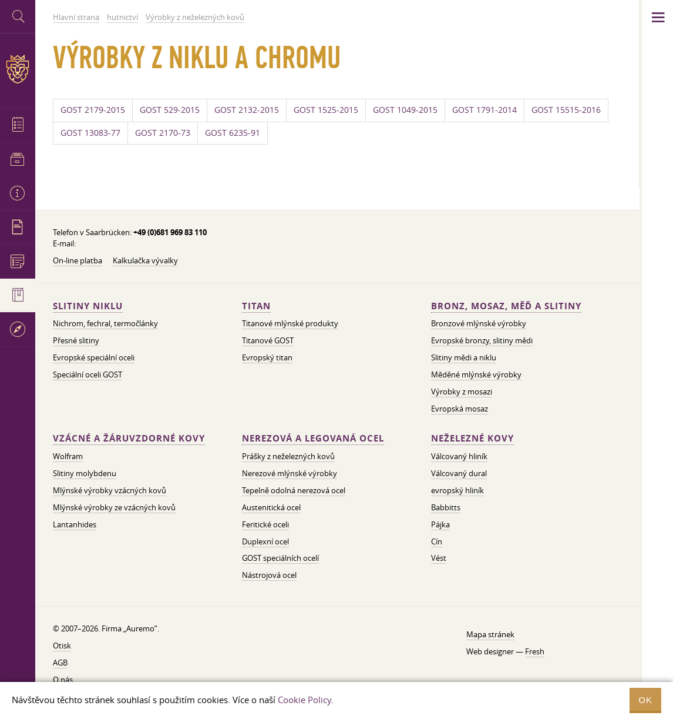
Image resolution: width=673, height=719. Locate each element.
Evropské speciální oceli (93, 357)
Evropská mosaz (459, 408)
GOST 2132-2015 (246, 110)
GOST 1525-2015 (326, 110)
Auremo (17, 69)
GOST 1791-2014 (484, 110)
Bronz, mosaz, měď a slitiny (506, 306)
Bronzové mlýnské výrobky (478, 323)
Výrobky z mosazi (461, 391)
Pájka (440, 524)
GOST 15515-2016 (566, 110)
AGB (60, 662)
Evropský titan (267, 357)
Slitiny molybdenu (84, 473)
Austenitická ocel (271, 507)
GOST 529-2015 (170, 110)
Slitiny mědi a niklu (463, 357)
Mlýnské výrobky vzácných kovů (109, 490)
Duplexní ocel (265, 541)
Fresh (534, 651)
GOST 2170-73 (162, 133)
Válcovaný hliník (459, 456)
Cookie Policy (304, 699)
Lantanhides (74, 524)
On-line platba (77, 260)
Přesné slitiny (76, 340)
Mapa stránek (490, 634)
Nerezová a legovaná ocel (313, 438)
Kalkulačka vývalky (145, 260)
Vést (438, 558)
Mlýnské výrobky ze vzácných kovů (114, 507)
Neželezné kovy (472, 438)
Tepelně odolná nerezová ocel (293, 490)
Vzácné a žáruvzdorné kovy (129, 438)
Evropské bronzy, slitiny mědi (482, 340)
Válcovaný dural (459, 473)
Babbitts (445, 507)
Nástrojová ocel (269, 575)
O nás (63, 679)
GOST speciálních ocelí (280, 558)
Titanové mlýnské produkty (290, 323)
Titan (256, 306)
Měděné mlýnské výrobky (476, 374)
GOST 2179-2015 (92, 110)
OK (645, 700)
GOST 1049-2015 (405, 110)
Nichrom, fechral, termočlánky (105, 323)
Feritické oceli (265, 524)
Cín (436, 541)
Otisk (62, 645)
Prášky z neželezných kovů (288, 456)
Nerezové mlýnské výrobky (289, 473)
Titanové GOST (268, 340)
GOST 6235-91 (232, 133)
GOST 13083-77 (90, 133)
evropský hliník (457, 490)
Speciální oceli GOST (87, 374)
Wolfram (68, 456)
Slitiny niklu (88, 306)
